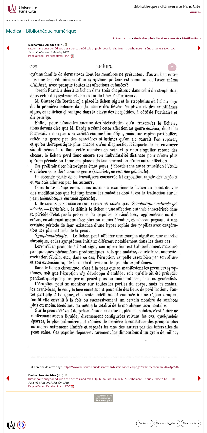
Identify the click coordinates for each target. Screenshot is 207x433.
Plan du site (189, 423)
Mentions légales (165, 423)
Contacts (143, 423)
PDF (69, 56)
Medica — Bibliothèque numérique (41, 31)
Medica (194, 12)
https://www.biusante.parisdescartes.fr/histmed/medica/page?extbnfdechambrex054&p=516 (121, 367)
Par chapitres (54, 56)
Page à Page (36, 56)
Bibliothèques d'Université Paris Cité (167, 6)
